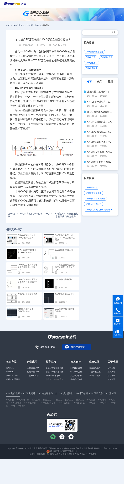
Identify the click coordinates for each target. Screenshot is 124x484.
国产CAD (69, 400)
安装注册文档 (76, 368)
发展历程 (111, 372)
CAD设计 (91, 400)
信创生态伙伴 (95, 368)
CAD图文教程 (33, 25)
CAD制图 (10, 400)
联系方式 (111, 375)
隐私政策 (41, 454)
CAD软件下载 (23, 400)
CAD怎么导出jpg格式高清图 (98, 209)
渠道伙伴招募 (95, 375)
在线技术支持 (78, 347)
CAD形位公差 (60, 45)
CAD (8, 25)
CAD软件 (84, 454)
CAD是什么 (16, 403)
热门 (99, 81)
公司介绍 (111, 368)
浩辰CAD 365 (12, 375)
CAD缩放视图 (107, 57)
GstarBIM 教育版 (53, 375)
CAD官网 (30, 205)
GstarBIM (10, 372)
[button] (60, 18)
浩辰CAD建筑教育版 (54, 368)
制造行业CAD (33, 372)
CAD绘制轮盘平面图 (94, 52)
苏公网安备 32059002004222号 (62, 451)
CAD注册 (91, 403)
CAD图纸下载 (78, 403)
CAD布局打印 (91, 187)
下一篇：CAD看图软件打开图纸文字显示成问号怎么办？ (61, 215)
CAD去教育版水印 (93, 193)
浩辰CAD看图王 (13, 379)
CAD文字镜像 (91, 68)
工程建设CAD (33, 368)
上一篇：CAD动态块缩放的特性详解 (25, 215)
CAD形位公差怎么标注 (28, 88)
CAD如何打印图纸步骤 (95, 198)
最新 (110, 81)
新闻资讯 (111, 379)
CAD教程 (25, 191)
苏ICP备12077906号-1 (69, 448)
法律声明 (32, 454)
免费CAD (47, 400)
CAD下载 (93, 454)
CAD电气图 (90, 57)
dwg (13, 406)
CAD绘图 (23, 74)
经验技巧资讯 (76, 379)
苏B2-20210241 (110, 448)
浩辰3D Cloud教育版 (54, 379)
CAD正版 (36, 400)
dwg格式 (21, 406)
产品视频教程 (76, 375)
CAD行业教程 (19, 25)
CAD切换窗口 (91, 63)
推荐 (89, 81)
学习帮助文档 (76, 372)
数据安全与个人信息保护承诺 (59, 454)
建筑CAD (80, 400)
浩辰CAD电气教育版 (54, 372)
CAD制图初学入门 (47, 403)
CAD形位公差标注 (93, 204)
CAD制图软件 (30, 403)
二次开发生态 (95, 372)
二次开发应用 (33, 375)
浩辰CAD (10, 368)
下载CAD (58, 400)
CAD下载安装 (64, 403)
